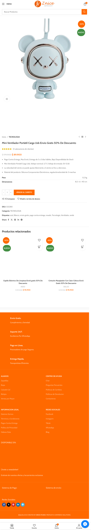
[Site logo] (44, 3)
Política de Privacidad (9, 427)
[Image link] (22, 493)
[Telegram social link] (21, 220)
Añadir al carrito (24, 192)
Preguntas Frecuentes (54, 385)
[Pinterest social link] (15, 220)
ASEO (23, 287)
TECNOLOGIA (14, 137)
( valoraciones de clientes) (23, 149)
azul (11, 215)
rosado (48, 215)
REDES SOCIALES (53, 409)
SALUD (66, 287)
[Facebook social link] (8, 220)
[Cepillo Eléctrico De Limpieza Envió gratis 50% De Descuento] (23, 257)
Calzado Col (5, 390)
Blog (47, 432)
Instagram (50, 419)
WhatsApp (50, 427)
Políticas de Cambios (54, 390)
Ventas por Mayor (8, 398)
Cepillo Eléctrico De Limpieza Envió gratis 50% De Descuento (23, 281)
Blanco (16, 215)
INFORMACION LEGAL (10, 409)
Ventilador (65, 215)
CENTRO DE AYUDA (54, 376)
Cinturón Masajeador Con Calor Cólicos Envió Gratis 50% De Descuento (66, 281)
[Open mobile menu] (7, 4)
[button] (39, 247)
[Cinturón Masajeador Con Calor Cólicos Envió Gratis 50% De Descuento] (66, 257)
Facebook (49, 414)
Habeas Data (6, 432)
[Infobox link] (44, 320)
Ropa (3, 385)
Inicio (4, 137)
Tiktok (48, 423)
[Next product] (85, 136)
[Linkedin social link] (18, 220)
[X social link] (11, 220)
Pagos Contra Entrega (9, 423)
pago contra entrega (37, 215)
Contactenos (51, 398)
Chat (47, 380)
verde (72, 215)
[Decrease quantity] (3, 192)
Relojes (4, 394)
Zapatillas (4, 380)
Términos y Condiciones (10, 419)
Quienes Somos (7, 414)
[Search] (44, 12)
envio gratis (24, 215)
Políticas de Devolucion (55, 394)
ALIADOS (5, 376)
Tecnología (56, 215)
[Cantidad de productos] (7, 192)
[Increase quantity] (10, 192)
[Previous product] (79, 136)
